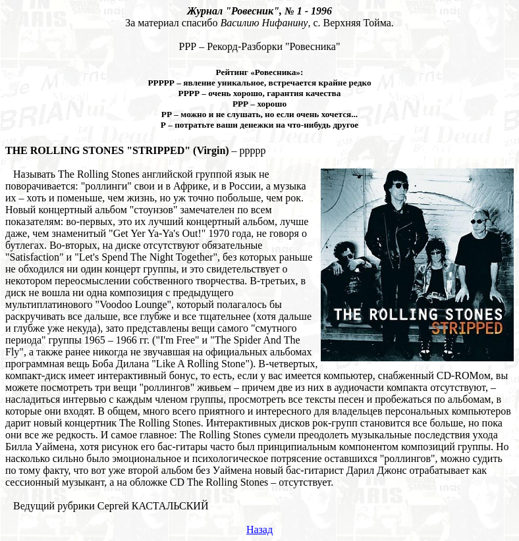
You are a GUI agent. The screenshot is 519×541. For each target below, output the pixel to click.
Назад (259, 529)
